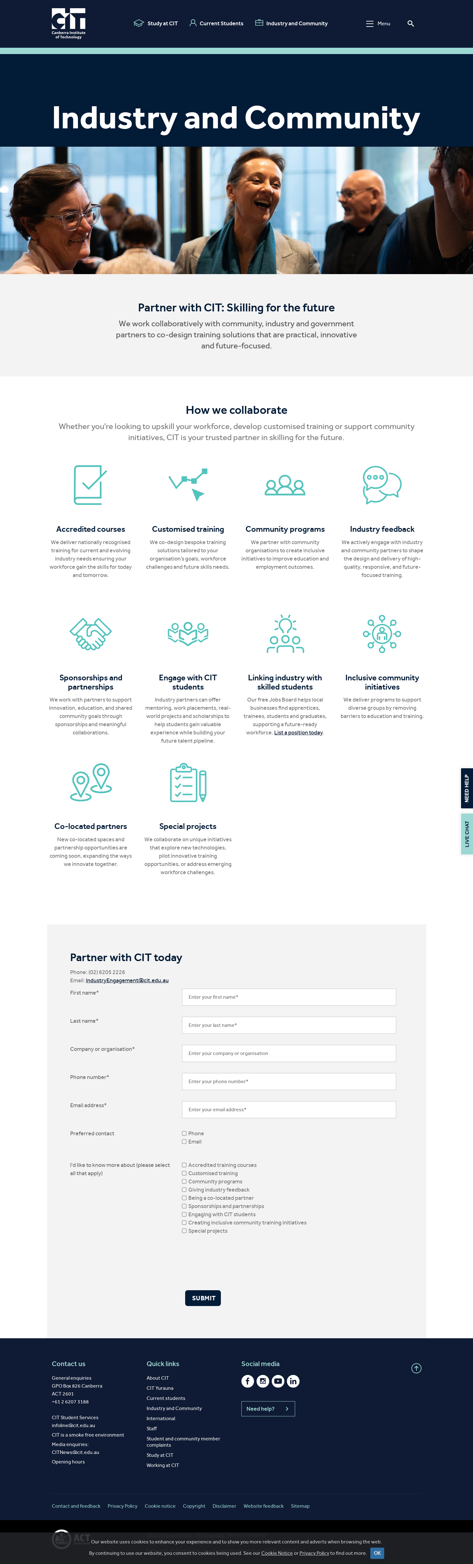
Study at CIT (155, 23)
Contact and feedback (76, 1506)
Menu (378, 23)
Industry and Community (291, 23)
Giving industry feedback (219, 1189)
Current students (166, 1398)
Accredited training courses (222, 1165)
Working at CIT (163, 1465)
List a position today (298, 732)
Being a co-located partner (221, 1197)
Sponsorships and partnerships (226, 1206)
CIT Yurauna (160, 1388)
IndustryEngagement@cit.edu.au (127, 980)
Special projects (207, 1230)
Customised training (213, 1173)
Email (195, 1141)
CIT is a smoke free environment (88, 1435)
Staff (152, 1429)
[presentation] (230, 1262)
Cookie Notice (277, 1554)
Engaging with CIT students (222, 1214)
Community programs (215, 1181)
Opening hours (68, 1462)
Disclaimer (224, 1506)
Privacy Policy (314, 1554)
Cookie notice (160, 1506)
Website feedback (264, 1506)
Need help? (268, 1408)
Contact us (69, 1364)
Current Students (217, 23)
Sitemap (300, 1506)
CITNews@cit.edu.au (75, 1452)
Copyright (194, 1506)
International (161, 1418)
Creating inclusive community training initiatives (247, 1222)
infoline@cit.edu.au (73, 1425)
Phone (196, 1133)
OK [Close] (377, 1554)
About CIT (158, 1378)
